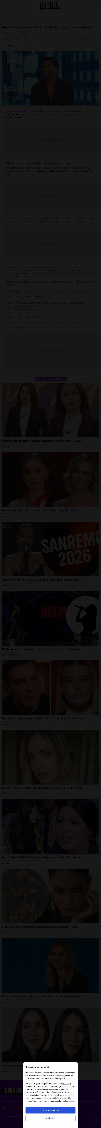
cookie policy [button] (60, 1078)
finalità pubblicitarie (53, 1098)
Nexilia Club (50, 1118)
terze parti (66, 1083)
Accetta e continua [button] (50, 1110)
